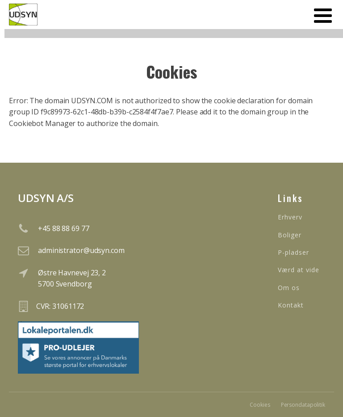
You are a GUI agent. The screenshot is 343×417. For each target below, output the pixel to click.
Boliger (289, 235)
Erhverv (290, 217)
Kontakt (291, 305)
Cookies (260, 405)
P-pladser (293, 252)
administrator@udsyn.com (81, 250)
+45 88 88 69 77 (63, 228)
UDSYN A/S (46, 197)
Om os (289, 287)
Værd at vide (298, 269)
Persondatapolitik (303, 405)
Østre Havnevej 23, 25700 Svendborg (72, 278)
